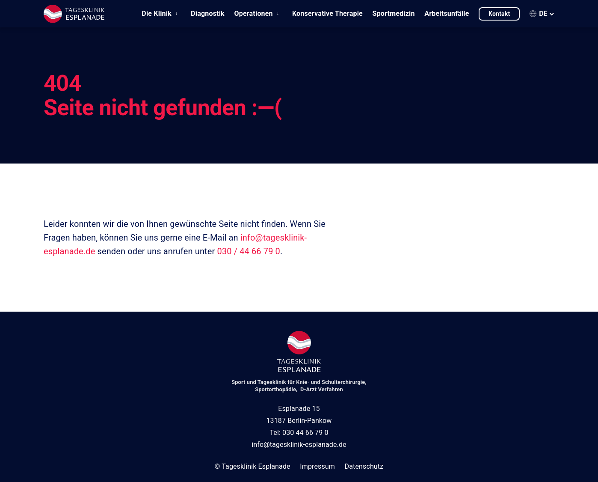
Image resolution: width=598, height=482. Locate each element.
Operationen (253, 13)
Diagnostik (208, 13)
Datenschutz (364, 466)
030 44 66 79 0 (305, 432)
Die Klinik (157, 13)
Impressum (317, 466)
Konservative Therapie (327, 13)
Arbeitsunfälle (446, 13)
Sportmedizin (394, 13)
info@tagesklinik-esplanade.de (299, 444)
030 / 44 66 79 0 (248, 251)
